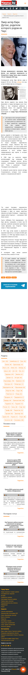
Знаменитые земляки (6, 597)
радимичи (9, 403)
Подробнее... (21, 453)
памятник (10, 394)
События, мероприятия (7, 611)
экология (8, 420)
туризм (6, 417)
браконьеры (18, 364)
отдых (19, 390)
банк (23, 361)
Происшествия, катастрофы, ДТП (9, 613)
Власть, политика (5, 617)
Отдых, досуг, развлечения (8, 622)
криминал (20, 381)
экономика (18, 420)
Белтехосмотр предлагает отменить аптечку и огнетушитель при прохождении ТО (14, 331)
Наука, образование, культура (8, 615)
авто (5, 361)
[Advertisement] (14, 190)
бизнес (8, 364)
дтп (15, 371)
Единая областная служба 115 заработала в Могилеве (13, 345)
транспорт (19, 413)
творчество (18, 410)
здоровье (9, 374)
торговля (9, 413)
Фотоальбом (5, 629)
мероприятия (8, 387)
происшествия (18, 400)
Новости (3, 609)
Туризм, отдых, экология (7, 601)
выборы (22, 368)
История (3, 595)
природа (7, 400)
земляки (19, 374)
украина (14, 417)
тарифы (8, 410)
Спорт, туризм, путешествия (8, 624)
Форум (2, 606)
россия (6, 407)
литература (18, 384)
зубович (9, 377)
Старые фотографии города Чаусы (10, 638)
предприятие (19, 397)
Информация (4, 605)
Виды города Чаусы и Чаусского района (11, 631)
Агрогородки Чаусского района (9, 599)
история (18, 377)
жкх (21, 371)
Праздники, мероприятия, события (10, 633)
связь (14, 407)
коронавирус (9, 381)
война (14, 368)
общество (10, 390)
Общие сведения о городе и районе (10, 592)
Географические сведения (7, 593)
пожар (19, 394)
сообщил (19, 82)
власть (6, 368)
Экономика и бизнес (6, 621)
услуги (22, 417)
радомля (19, 403)
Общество (3, 619)
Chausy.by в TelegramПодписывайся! (14, 286)
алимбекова (14, 361)
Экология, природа (6, 626)
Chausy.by (14, 669)
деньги (7, 371)
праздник (8, 397)
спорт (22, 407)
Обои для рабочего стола (7, 640)
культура (8, 384)
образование (20, 387)
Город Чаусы (5, 589)
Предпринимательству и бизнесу (9, 603)
